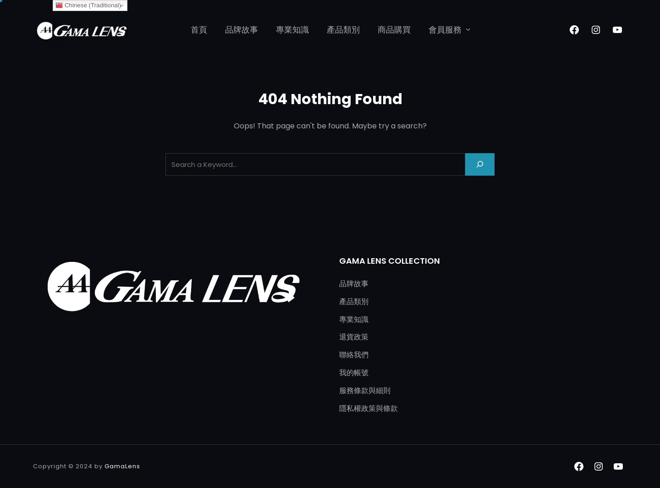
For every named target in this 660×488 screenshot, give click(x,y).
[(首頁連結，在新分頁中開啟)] (83, 30)
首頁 (199, 29)
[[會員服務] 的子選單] (468, 29)
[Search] (480, 164)
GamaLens (122, 466)
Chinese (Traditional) (88, 5)
